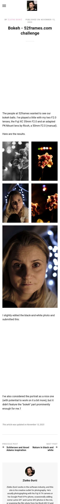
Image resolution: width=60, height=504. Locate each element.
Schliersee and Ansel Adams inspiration (18, 412)
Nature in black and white (42, 412)
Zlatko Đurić (15, 20)
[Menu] (4, 5)
